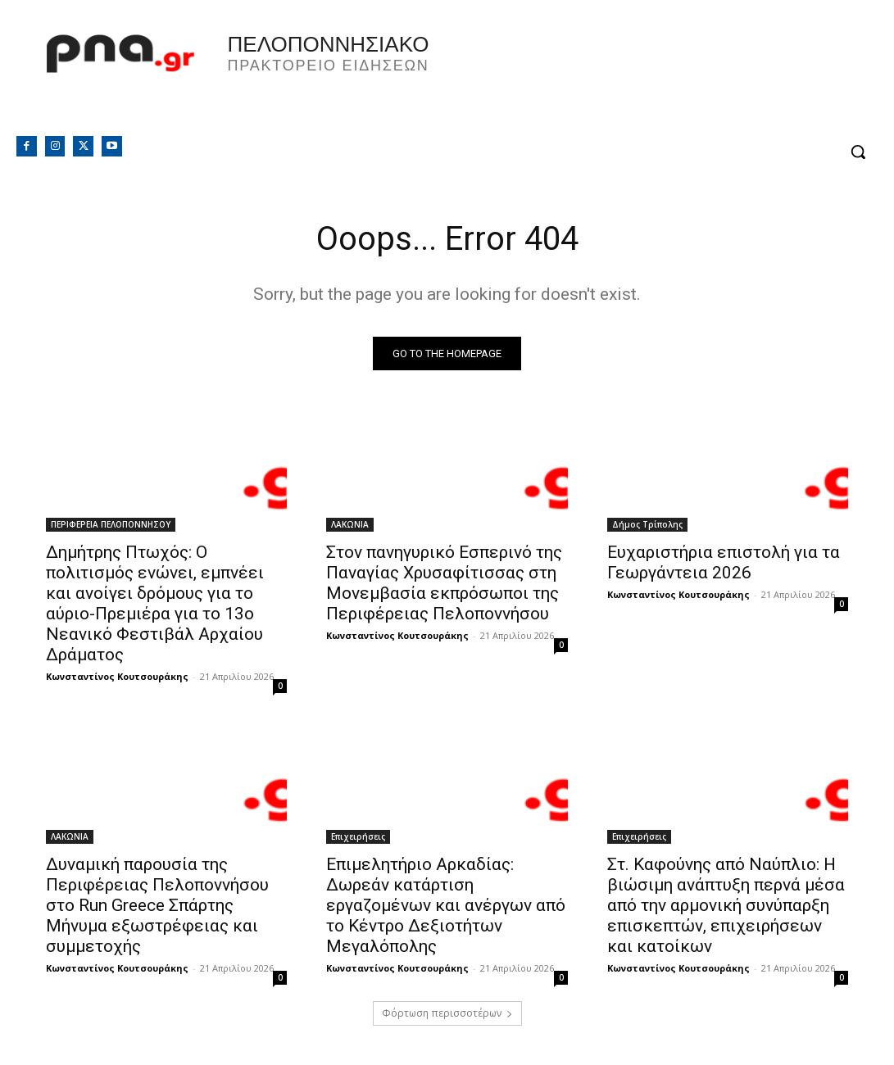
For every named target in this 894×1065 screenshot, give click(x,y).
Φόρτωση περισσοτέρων (447, 1013)
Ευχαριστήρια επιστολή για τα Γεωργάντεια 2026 (723, 562)
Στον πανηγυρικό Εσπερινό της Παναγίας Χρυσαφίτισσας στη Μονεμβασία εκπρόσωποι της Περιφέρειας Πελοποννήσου (444, 582)
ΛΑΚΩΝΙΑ (350, 524)
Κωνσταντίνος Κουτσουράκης (117, 676)
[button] (858, 151)
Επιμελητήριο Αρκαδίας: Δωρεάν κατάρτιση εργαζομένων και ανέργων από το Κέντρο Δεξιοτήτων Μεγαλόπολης (445, 905)
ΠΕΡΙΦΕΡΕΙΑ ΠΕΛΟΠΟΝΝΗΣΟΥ (110, 524)
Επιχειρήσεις (358, 836)
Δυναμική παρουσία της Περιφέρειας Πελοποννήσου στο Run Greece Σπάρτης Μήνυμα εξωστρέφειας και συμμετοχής (157, 905)
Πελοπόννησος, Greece (656, 77)
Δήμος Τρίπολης (647, 524)
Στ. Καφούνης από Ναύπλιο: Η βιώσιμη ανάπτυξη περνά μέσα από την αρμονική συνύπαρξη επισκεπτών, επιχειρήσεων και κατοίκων (726, 905)
